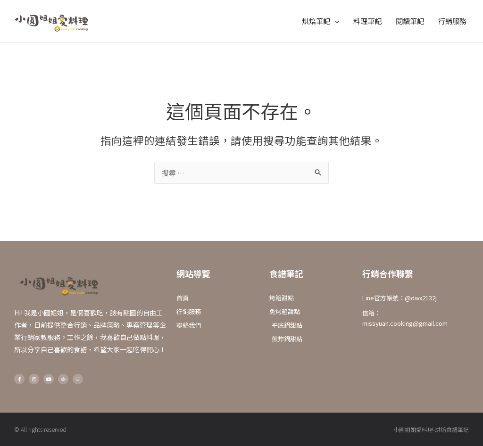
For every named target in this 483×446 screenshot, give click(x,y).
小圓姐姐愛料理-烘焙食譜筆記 (431, 429)
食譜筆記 (286, 273)
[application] (334, 21)
